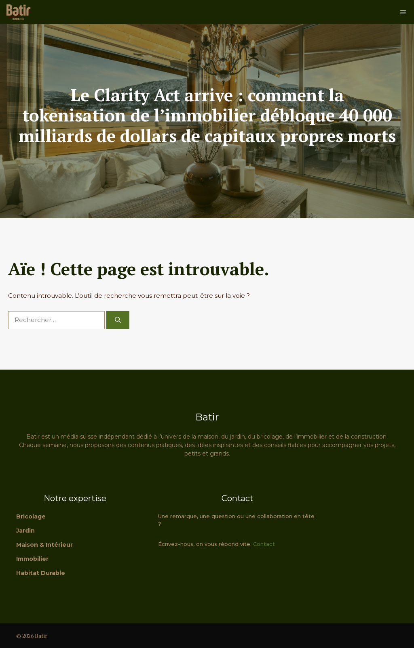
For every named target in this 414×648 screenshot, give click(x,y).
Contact (264, 544)
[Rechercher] (117, 320)
